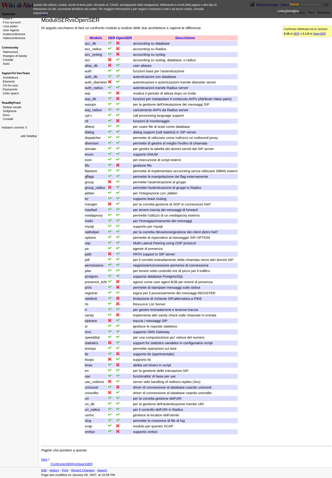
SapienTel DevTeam (16, 73)
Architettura (10, 77)
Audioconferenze (14, 34)
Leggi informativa (288, 10)
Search (102, 470)
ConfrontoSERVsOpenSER (72, 464)
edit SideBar (29, 136)
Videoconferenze (14, 38)
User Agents (11, 30)
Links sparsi (11, 93)
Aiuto (6, 63)
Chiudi (294, 4)
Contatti (8, 59)
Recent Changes (83, 470)
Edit (44, 470)
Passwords (10, 89)
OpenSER (319, 33)
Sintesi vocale (12, 107)
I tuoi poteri (10, 26)
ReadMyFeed (11, 102)
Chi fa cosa (10, 85)
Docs (6, 115)
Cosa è (7, 18)
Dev (44, 459)
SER (296, 33)
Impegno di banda (15, 56)
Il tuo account (12, 22)
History (54, 470)
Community (10, 47)
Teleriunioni (10, 52)
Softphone (9, 111)
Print (65, 470)
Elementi (9, 81)
